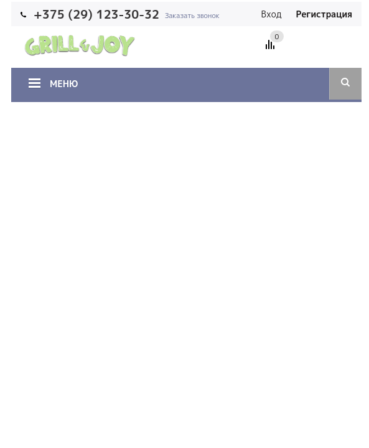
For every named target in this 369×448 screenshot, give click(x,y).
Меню (64, 84)
